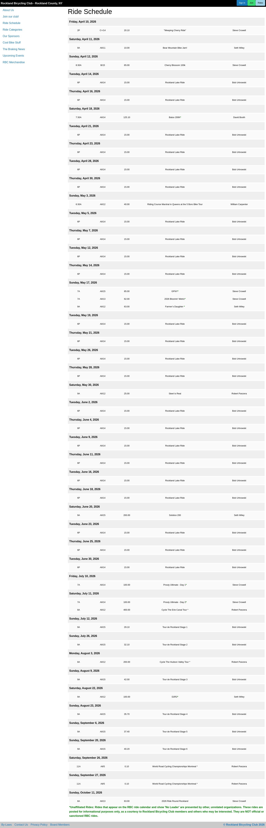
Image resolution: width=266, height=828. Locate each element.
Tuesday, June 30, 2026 (84, 558)
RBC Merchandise (14, 62)
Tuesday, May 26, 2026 (83, 350)
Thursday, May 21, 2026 (84, 332)
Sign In (242, 3)
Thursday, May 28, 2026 (84, 367)
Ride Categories (12, 29)
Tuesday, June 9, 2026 (83, 437)
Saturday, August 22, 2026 (86, 688)
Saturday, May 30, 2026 (84, 384)
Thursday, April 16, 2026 (84, 91)
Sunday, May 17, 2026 (83, 282)
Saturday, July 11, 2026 (84, 593)
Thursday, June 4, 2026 (84, 419)
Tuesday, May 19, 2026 (83, 315)
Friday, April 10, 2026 (82, 21)
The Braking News (14, 49)
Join (251, 3)
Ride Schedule (11, 23)
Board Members (60, 824)
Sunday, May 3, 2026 (82, 195)
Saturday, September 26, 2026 (88, 757)
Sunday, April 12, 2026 (83, 56)
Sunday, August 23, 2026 (85, 705)
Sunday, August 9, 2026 (84, 670)
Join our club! (11, 16)
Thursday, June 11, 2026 (84, 454)
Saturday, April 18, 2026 (84, 108)
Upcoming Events (13, 55)
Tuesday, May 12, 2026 (83, 247)
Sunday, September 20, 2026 (87, 740)
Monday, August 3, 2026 (84, 653)
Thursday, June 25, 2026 (84, 541)
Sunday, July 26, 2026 (83, 636)
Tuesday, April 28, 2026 (84, 161)
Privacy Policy (39, 824)
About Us (8, 10)
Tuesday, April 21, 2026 (84, 126)
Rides (260, 3)
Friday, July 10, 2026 (82, 576)
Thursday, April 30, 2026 (84, 178)
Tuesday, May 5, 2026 (82, 213)
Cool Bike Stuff (12, 42)
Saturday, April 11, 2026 (84, 39)
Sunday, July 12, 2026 (83, 618)
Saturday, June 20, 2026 (84, 506)
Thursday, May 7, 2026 (83, 230)
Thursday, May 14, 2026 (84, 265)
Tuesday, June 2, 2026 (83, 402)
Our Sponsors (11, 36)
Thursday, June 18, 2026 (84, 489)
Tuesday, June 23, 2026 (84, 524)
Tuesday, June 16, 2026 (84, 471)
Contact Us (21, 824)
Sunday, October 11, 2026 (85, 792)
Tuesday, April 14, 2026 (84, 74)
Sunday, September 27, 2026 (87, 775)
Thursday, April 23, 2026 (84, 143)
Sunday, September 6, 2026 (86, 722)
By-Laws (6, 824)
